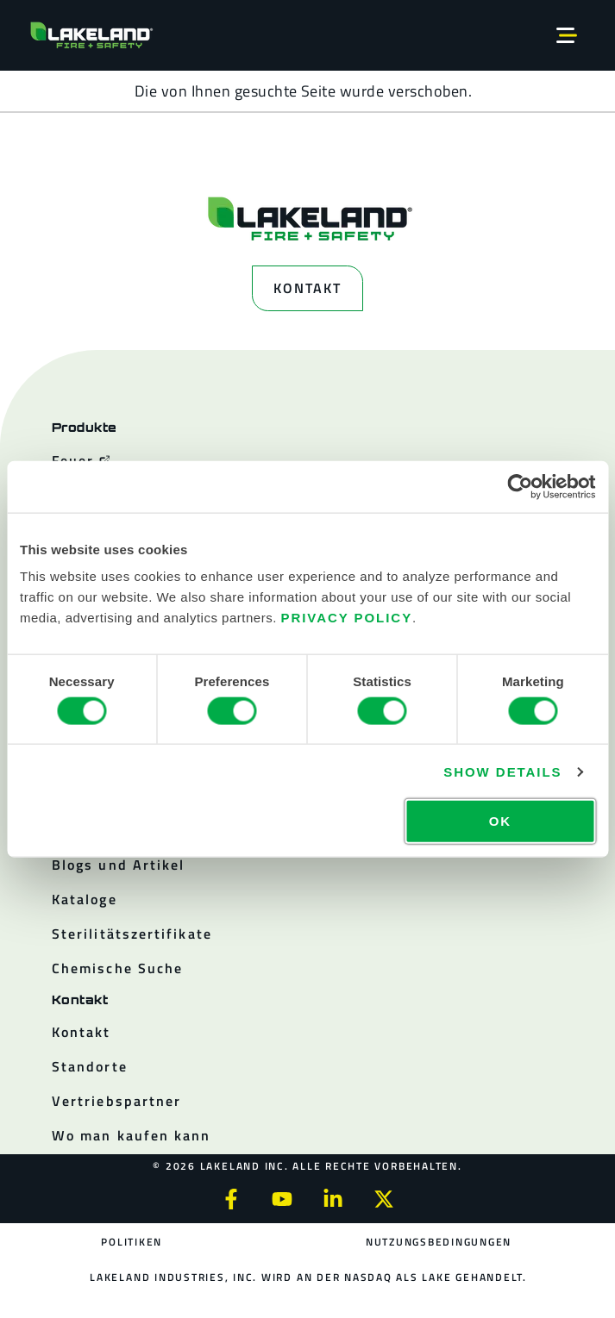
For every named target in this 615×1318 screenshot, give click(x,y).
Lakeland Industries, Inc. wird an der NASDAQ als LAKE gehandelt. (308, 1277)
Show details (502, 771)
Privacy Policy (346, 617)
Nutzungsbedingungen (438, 1242)
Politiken (131, 1242)
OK (500, 821)
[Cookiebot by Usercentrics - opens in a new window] (519, 486)
